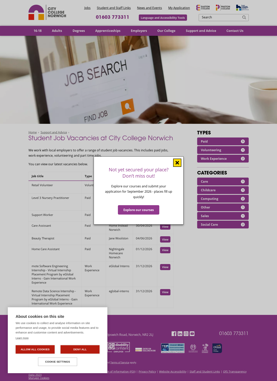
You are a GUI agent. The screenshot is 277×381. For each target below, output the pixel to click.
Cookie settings (57, 361)
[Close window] (177, 163)
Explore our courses (138, 210)
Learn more (22, 338)
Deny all (80, 349)
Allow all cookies (35, 349)
